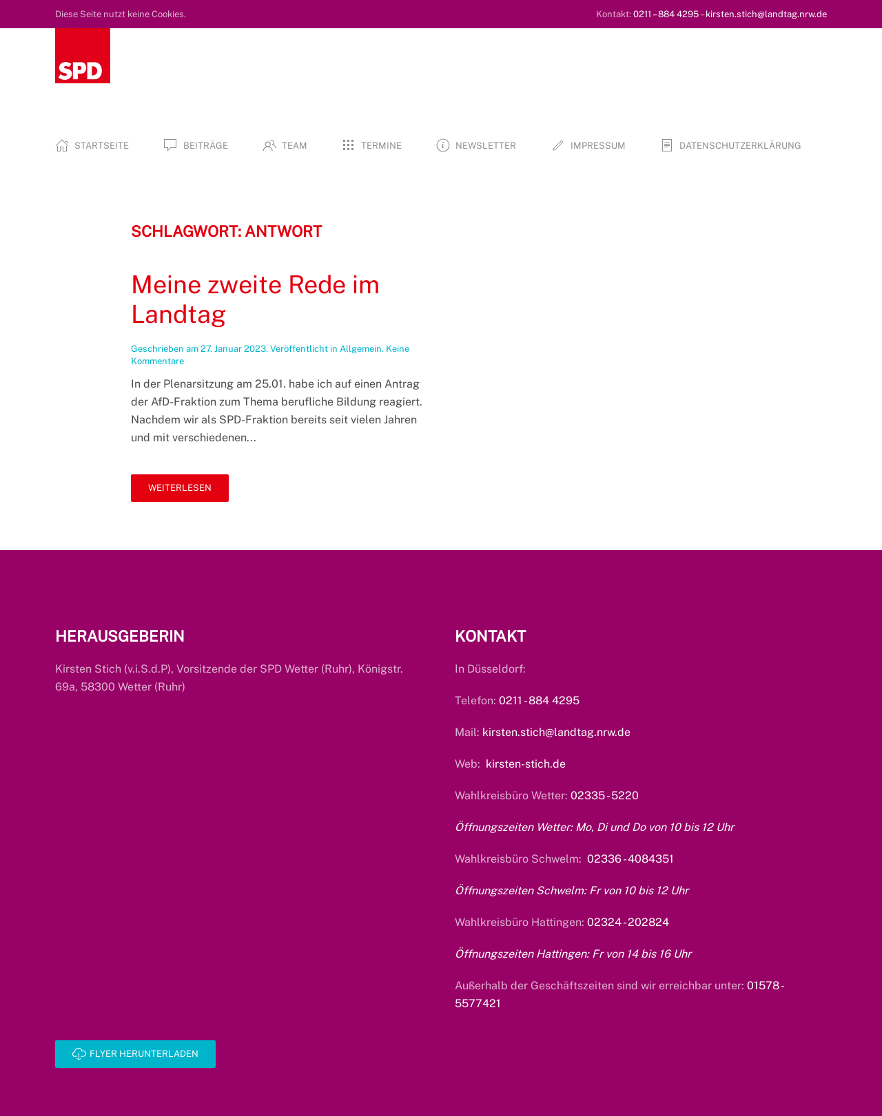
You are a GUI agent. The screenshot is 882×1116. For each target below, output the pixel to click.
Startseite (92, 145)
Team (285, 145)
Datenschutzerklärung (730, 145)
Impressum (588, 145)
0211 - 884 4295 (539, 700)
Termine (372, 145)
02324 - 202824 (628, 922)
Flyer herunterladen (135, 1054)
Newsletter (476, 145)
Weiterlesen (180, 488)
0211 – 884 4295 (666, 14)
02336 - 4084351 (630, 858)
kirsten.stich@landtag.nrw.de (766, 14)
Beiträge (195, 145)
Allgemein (361, 349)
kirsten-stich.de (526, 763)
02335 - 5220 (605, 795)
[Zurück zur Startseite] (82, 55)
